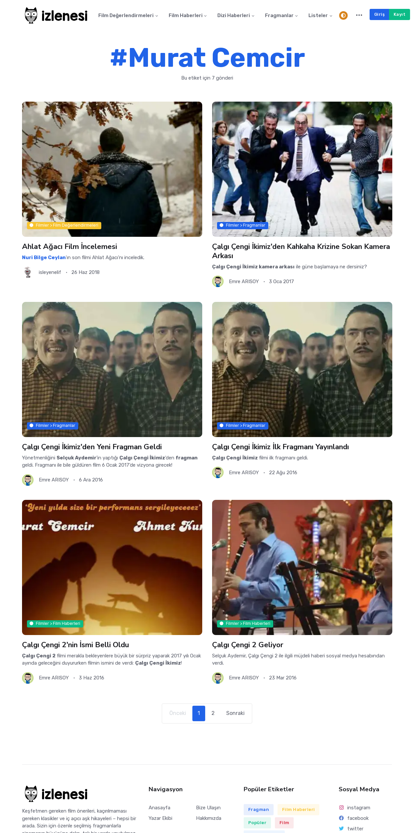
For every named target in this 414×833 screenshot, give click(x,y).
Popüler (257, 822)
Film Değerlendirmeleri (126, 15)
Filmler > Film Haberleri (55, 623)
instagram (355, 808)
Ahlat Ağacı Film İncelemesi (69, 246)
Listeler (318, 15)
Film (284, 822)
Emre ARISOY (244, 281)
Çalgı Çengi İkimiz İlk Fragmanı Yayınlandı (280, 446)
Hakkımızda (208, 818)
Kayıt (400, 14)
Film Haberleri (186, 15)
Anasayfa (159, 808)
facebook (354, 818)
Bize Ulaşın (208, 808)
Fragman (258, 809)
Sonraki (235, 713)
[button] (359, 15)
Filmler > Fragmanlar (242, 225)
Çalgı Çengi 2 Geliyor (247, 645)
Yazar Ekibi (160, 818)
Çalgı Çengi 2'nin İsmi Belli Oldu (75, 645)
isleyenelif (50, 272)
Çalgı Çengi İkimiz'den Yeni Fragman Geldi (91, 446)
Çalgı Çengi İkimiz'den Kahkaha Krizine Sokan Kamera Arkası (301, 251)
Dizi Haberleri (233, 15)
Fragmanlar (279, 15)
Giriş (379, 14)
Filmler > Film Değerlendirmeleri (64, 225)
